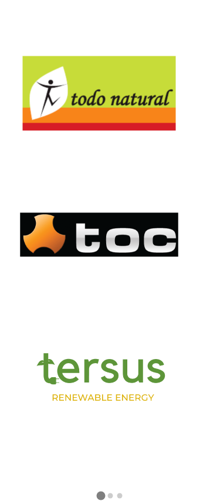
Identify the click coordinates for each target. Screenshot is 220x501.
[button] (101, 497)
